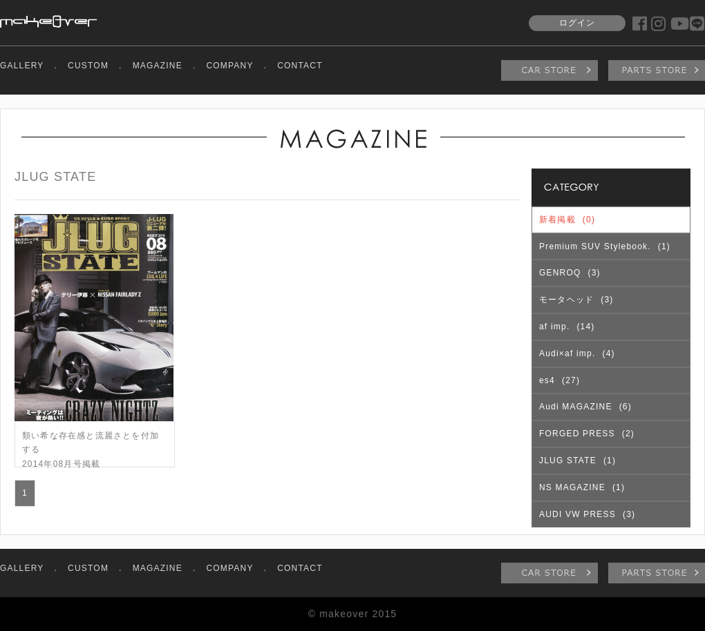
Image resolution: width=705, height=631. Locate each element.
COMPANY (229, 65)
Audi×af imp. (577, 353)
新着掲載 (567, 219)
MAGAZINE (157, 65)
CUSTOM (88, 65)
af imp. (567, 326)
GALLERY (22, 65)
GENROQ (570, 273)
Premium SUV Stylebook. (604, 246)
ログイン (577, 23)
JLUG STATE (577, 460)
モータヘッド (576, 299)
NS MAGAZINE (582, 487)
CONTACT (300, 65)
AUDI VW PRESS (587, 514)
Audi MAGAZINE (585, 406)
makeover (48, 21)
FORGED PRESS (586, 433)
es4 (559, 380)
